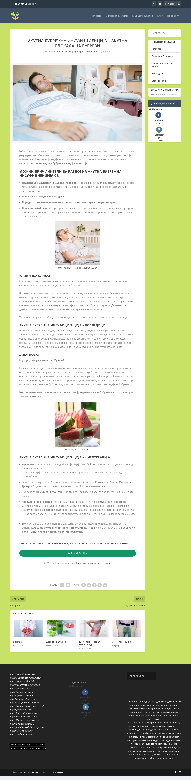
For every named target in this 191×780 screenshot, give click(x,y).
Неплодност (157, 73)
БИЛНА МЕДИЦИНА (77, 553)
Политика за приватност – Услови (93, 563)
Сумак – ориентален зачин (162, 65)
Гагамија (156, 48)
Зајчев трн (33, 3)
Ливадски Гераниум (162, 56)
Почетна (96, 15)
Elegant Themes (30, 772)
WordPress (58, 772)
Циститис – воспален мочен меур (91, 643)
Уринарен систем (83, 51)
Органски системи (116, 15)
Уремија (18, 641)
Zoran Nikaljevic (63, 51)
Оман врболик (159, 80)
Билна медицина (142, 15)
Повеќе (171, 15)
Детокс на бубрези (56, 641)
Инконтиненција (121, 641)
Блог (160, 15)
